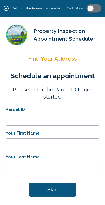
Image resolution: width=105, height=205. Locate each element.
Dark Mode (75, 8)
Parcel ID (15, 109)
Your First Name (23, 133)
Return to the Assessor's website (32, 8)
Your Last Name (23, 156)
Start (52, 189)
